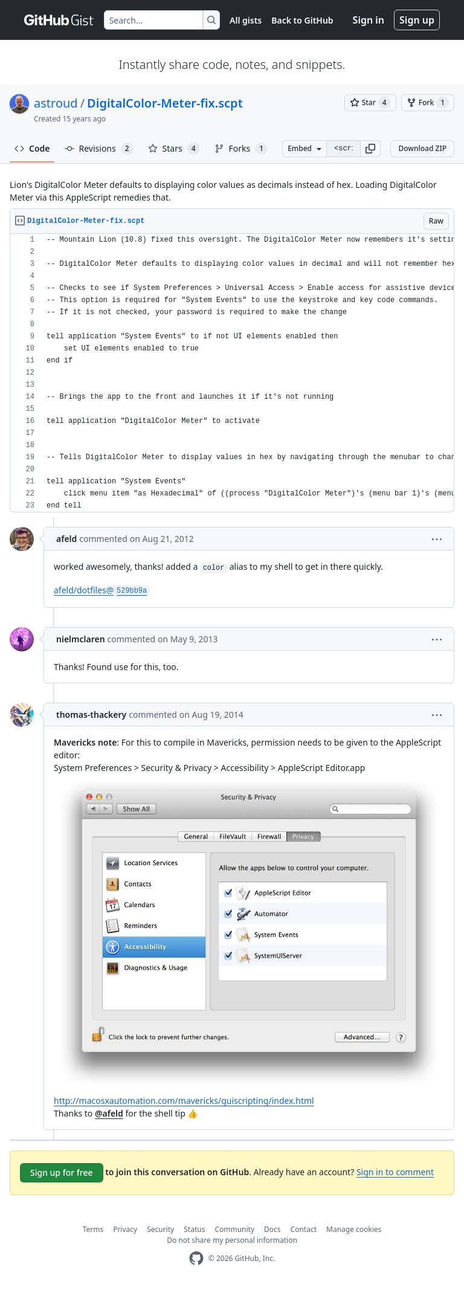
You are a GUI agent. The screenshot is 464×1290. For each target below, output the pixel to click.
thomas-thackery (91, 714)
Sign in (368, 20)
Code (32, 148)
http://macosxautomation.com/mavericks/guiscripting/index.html (184, 1100)
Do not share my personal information (232, 1240)
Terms (93, 1229)
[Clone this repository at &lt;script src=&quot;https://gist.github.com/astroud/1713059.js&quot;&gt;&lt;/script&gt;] (343, 148)
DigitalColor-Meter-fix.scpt (165, 103)
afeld (66, 538)
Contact (304, 1229)
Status (194, 1229)
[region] (232, 373)
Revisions (99, 149)
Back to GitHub (302, 20)
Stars (174, 149)
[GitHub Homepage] (196, 1258)
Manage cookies (353, 1229)
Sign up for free (61, 1172)
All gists (246, 20)
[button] (370, 148)
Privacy (125, 1229)
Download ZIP (422, 148)
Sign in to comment (395, 1172)
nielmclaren (80, 639)
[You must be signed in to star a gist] (370, 102)
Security (160, 1229)
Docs (272, 1229)
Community (234, 1229)
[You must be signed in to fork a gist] (427, 102)
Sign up (416, 20)
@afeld (109, 1113)
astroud (56, 103)
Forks (241, 149)
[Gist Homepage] (59, 20)
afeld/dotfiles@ (102, 590)
